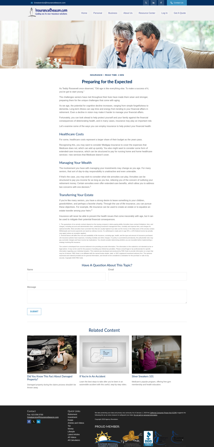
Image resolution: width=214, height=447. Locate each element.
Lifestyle (71, 431)
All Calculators (74, 440)
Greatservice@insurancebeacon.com (48, 3)
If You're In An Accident (92, 376)
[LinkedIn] (154, 2)
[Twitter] (146, 2)
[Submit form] (34, 311)
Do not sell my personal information (145, 415)
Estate (70, 420)
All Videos (72, 437)
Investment (72, 417)
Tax (69, 426)
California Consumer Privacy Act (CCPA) (163, 413)
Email (111, 269)
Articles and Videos (76, 423)
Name (30, 269)
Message (31, 287)
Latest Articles (74, 434)
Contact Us (176, 3)
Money (71, 429)
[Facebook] (161, 2)
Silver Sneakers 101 (143, 376)
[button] (84, 13)
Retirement (72, 414)
